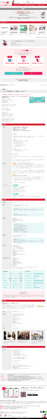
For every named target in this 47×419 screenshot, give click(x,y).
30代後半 (20, 380)
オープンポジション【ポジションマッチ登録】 (4, 32)
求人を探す (5, 4)
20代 (8, 380)
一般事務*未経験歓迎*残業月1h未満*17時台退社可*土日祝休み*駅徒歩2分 (23, 32)
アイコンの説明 (43, 96)
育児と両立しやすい (16, 378)
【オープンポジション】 (32, 31)
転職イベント (8, 408)
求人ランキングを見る (17, 4)
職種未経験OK (25, 378)
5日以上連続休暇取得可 (22, 379)
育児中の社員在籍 (27, 379)
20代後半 (10, 380)
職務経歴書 (11, 408)
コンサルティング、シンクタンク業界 (29, 377)
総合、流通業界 (23, 377)
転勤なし (9, 378)
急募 (15, 379)
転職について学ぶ (41, 4)
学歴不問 (33, 378)
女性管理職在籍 (30, 378)
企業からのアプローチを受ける (29, 4)
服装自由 (39, 378)
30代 (12, 380)
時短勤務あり (42, 378)
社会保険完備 (9, 379)
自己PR (5, 408)
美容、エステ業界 (18, 377)
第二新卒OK (11, 378)
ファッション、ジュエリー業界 (11, 377)
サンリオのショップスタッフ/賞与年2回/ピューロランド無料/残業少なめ (42, 32)
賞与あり (17, 379)
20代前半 (17, 380)
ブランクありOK (21, 378)
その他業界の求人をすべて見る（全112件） (41, 37)
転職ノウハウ (1, 408)
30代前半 (15, 380)
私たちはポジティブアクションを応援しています (22, 416)
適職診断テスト (15, 408)
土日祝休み (36, 378)
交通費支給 (12, 379)
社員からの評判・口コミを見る (15, 44)
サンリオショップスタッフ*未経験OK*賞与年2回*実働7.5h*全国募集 (14, 32)
